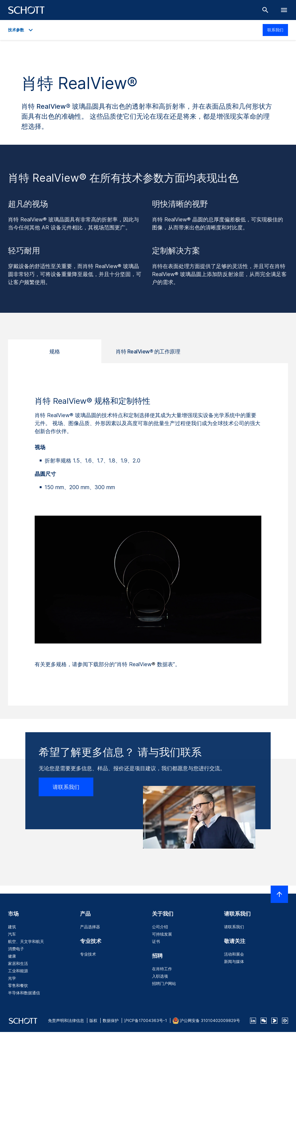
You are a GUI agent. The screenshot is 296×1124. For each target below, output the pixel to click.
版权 (93, 1020)
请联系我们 (66, 787)
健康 (12, 956)
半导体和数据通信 (24, 992)
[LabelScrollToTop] (279, 894)
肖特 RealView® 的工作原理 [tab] (148, 351)
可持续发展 (162, 934)
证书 (156, 941)
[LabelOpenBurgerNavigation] (284, 10)
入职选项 (160, 976)
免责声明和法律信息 (66, 1020)
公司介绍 (160, 926)
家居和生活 (18, 963)
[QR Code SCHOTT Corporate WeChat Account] (264, 1021)
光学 (12, 978)
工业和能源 (18, 970)
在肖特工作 (162, 968)
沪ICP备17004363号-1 (145, 1020)
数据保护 (111, 1020)
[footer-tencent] (285, 1021)
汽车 (12, 934)
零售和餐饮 (18, 985)
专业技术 (88, 954)
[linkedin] (253, 1021)
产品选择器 (90, 926)
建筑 (12, 926)
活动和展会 (234, 954)
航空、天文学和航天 (26, 941)
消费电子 (16, 948)
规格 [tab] (54, 351)
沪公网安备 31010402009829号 (210, 1020)
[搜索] (265, 10)
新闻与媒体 (234, 961)
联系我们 (275, 29)
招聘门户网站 (164, 983)
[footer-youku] (274, 1021)
